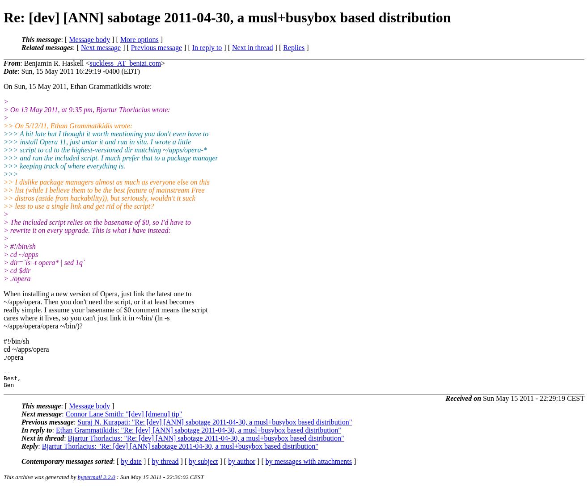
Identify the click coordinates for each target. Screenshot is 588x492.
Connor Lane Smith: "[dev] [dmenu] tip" (124, 418)
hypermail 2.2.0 (96, 481)
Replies (294, 47)
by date (131, 465)
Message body (89, 39)
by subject (203, 465)
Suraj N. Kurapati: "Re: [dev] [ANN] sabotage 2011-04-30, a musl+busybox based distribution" (214, 426)
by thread (165, 465)
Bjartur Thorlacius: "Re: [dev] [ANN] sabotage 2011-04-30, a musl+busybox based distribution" (206, 442)
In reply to (207, 47)
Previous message (156, 47)
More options (139, 39)
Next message (101, 47)
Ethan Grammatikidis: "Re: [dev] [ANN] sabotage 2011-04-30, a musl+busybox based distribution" (198, 434)
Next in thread (252, 47)
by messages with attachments (309, 465)
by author (241, 465)
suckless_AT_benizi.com (125, 63)
